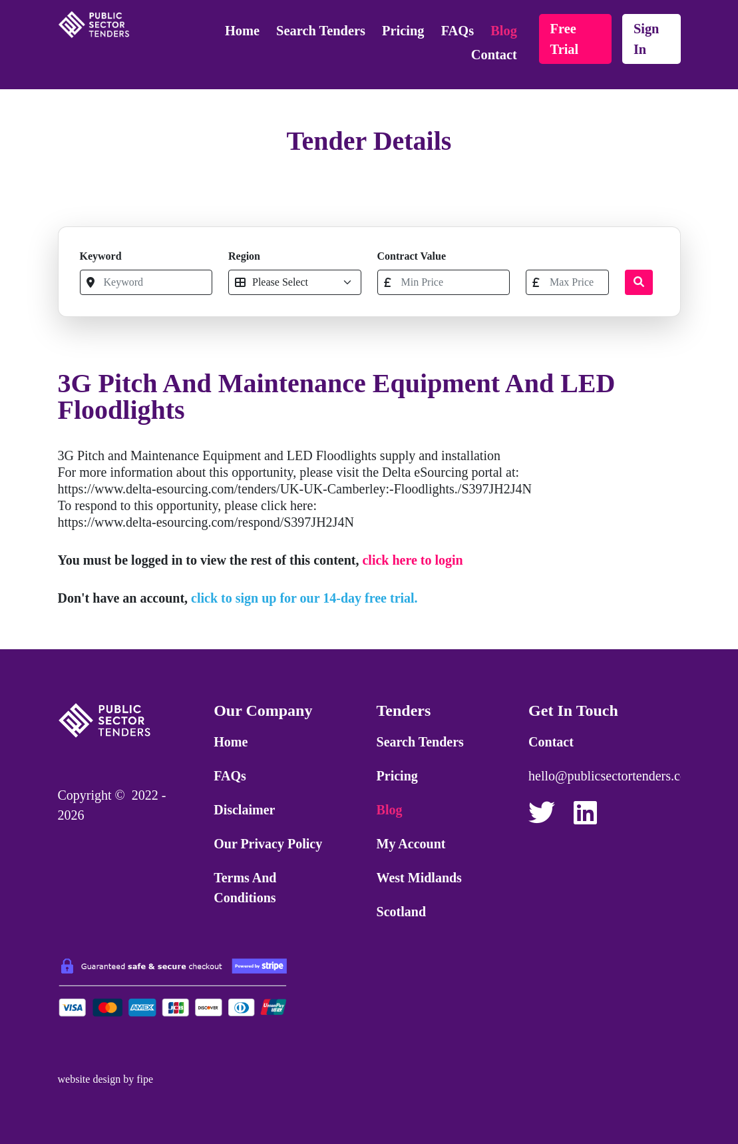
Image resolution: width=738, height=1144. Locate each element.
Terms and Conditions (245, 887)
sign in (646, 39)
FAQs (457, 30)
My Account (411, 843)
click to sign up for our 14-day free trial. (304, 598)
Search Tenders (320, 30)
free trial (564, 39)
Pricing (403, 30)
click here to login (412, 560)
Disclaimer (244, 809)
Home (242, 30)
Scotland (401, 911)
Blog (503, 30)
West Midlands (419, 877)
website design (89, 1079)
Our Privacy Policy (268, 843)
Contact (494, 54)
